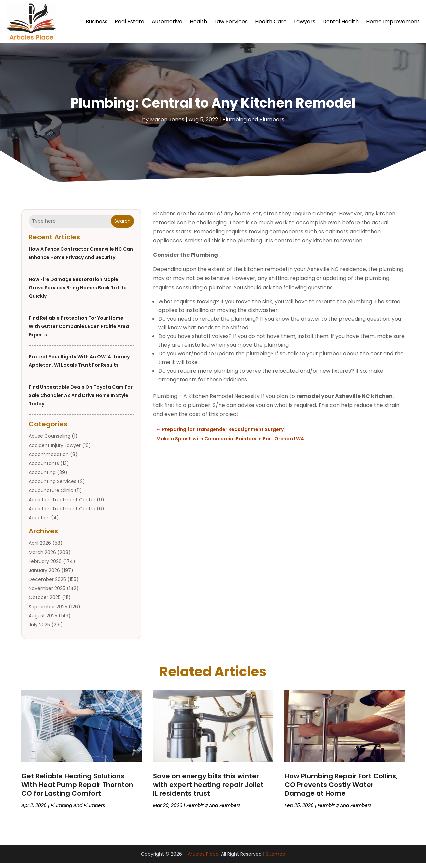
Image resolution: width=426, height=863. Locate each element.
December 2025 (47, 579)
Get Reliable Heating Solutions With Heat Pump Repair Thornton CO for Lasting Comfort (77, 784)
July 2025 (39, 624)
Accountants (44, 463)
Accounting (42, 472)
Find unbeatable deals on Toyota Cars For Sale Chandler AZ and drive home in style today (81, 395)
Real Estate (129, 21)
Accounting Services (52, 481)
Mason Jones (167, 119)
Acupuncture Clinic (51, 490)
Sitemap (275, 854)
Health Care (271, 21)
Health (198, 21)
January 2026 (44, 570)
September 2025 (48, 606)
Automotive (167, 21)
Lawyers (304, 21)
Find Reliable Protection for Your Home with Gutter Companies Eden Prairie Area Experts (79, 326)
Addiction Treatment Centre (62, 508)
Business (96, 21)
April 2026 (40, 543)
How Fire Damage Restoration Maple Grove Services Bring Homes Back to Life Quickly (78, 287)
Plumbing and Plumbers (253, 119)
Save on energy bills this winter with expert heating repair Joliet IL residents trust (208, 784)
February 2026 (45, 561)
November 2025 (47, 588)
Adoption (39, 517)
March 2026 (42, 552)
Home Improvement (393, 21)
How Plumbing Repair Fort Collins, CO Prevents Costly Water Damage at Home (341, 784)
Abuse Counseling (49, 436)
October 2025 (45, 597)
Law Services (231, 21)
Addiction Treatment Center (62, 499)
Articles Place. (204, 854)
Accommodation (49, 454)
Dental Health (340, 21)
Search (122, 221)
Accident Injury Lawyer (55, 445)
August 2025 (43, 615)
